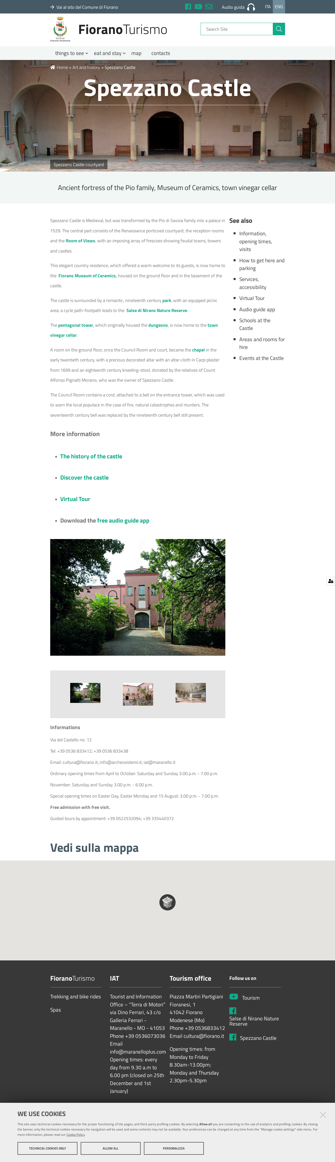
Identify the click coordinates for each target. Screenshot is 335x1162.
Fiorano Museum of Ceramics (86, 282)
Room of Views (80, 247)
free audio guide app (123, 527)
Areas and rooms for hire (262, 350)
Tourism (251, 1004)
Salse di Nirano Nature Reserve (254, 1028)
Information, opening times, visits (255, 248)
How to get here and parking (262, 271)
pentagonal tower (75, 331)
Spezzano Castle (258, 1045)
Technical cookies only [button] (47, 1149)
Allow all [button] (110, 1149)
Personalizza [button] (174, 1149)
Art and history (86, 74)
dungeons (158, 331)
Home (59, 74)
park (166, 307)
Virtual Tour (75, 505)
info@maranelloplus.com (138, 1058)
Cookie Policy (75, 1135)
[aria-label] (279, 33)
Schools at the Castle (255, 331)
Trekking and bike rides (75, 1003)
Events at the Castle (261, 365)
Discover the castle (84, 484)
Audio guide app (257, 316)
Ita (268, 6)
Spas (55, 1016)
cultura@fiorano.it (204, 1043)
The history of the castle (91, 462)
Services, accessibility (252, 290)
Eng (279, 6)
